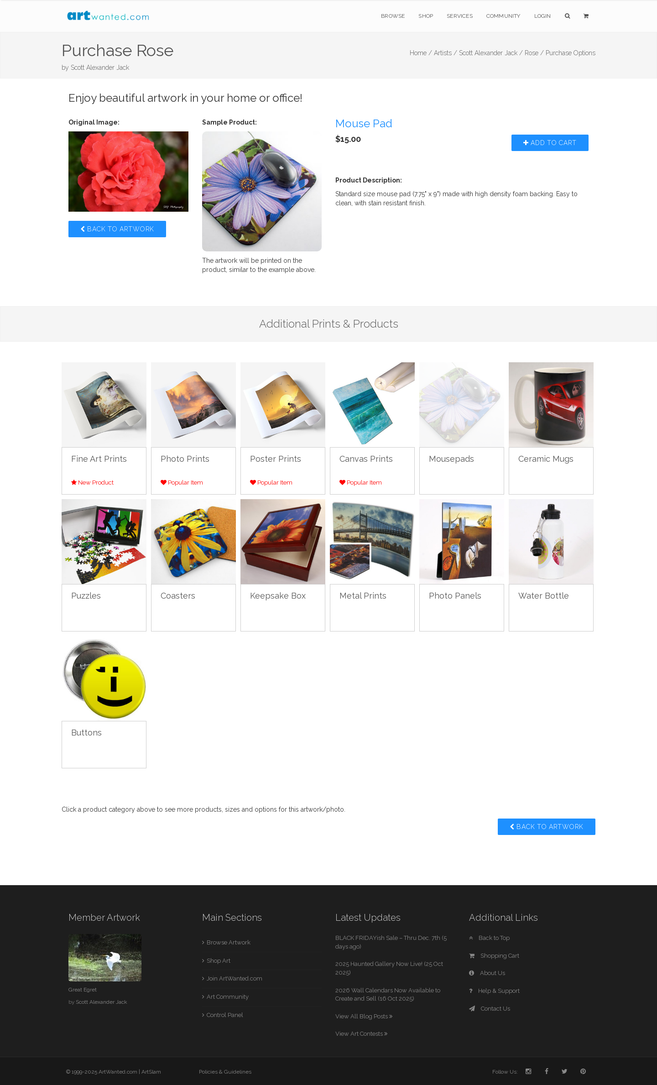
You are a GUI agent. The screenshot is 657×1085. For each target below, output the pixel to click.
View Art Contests (361, 1033)
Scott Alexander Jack (100, 67)
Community (503, 16)
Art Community (228, 996)
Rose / (534, 53)
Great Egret (82, 989)
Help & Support (494, 990)
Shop (425, 16)
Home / (421, 53)
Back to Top (489, 937)
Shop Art (218, 960)
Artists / (445, 53)
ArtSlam (151, 1072)
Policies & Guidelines (225, 1072)
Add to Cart (550, 142)
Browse (393, 16)
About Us (487, 973)
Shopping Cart (494, 955)
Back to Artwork (117, 229)
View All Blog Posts (363, 1016)
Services (460, 16)
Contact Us (489, 1008)
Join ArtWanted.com (234, 978)
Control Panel (225, 1015)
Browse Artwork (228, 942)
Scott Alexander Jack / (491, 53)
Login (542, 16)
